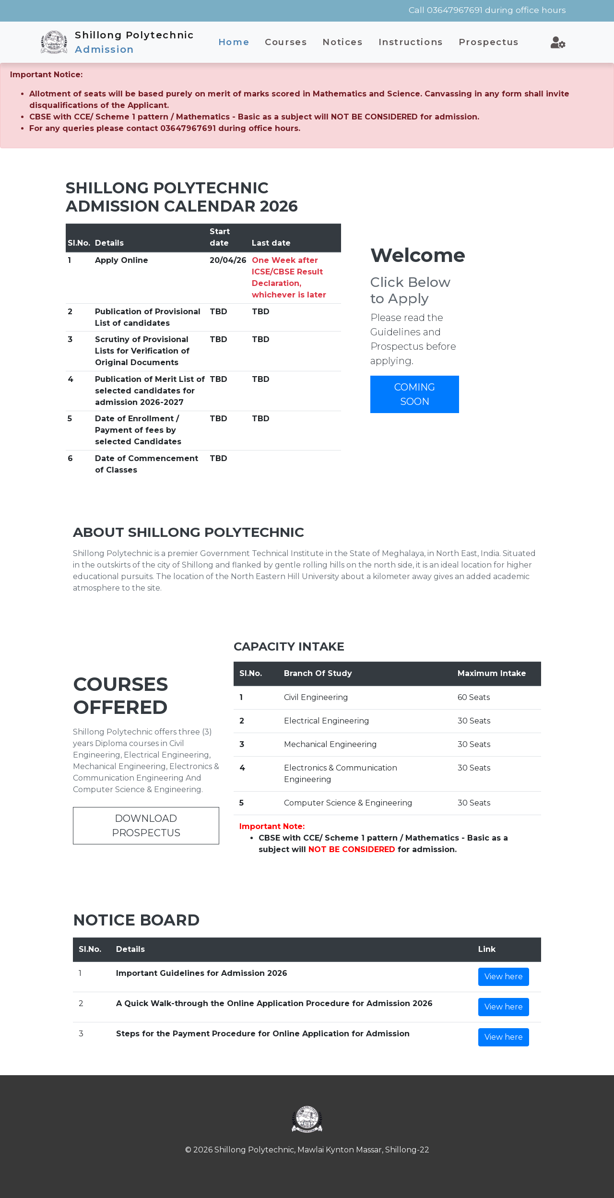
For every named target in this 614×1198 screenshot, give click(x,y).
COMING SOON (414, 394)
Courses (286, 41)
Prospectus (489, 41)
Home (233, 41)
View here (503, 976)
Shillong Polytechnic (134, 42)
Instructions (410, 41)
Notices (342, 41)
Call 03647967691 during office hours (487, 10)
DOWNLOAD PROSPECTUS (146, 826)
